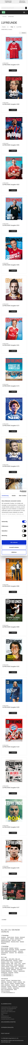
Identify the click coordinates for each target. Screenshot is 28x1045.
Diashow (23, 32)
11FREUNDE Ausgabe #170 (10, 466)
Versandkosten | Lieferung (9, 1007)
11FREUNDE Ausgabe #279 (10, 64)
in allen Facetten (8, 2)
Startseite (4, 16)
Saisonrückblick (22, 2)
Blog (2, 1040)
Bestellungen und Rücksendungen (13, 1040)
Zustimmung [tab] (5, 495)
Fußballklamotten (8, 1)
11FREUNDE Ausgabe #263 (10, 184)
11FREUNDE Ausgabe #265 (10, 145)
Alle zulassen (14, 542)
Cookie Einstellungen (7, 1019)
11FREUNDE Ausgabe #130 (10, 827)
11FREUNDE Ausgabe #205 (10, 265)
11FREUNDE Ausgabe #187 (10, 305)
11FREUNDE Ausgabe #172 (10, 425)
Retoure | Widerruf (7, 1010)
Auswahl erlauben (14, 547)
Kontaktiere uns (5, 1042)
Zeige (12, 26)
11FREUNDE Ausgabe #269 (10, 104)
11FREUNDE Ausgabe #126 (10, 787)
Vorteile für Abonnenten (8, 1008)
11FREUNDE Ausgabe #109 (10, 707)
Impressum (4, 1013)
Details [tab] (14, 495)
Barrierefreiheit (6, 1017)
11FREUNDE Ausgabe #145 (10, 868)
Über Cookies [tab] (22, 495)
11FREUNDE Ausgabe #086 (10, 586)
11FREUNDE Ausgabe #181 (10, 345)
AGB (2, 1014)
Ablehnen (14, 552)
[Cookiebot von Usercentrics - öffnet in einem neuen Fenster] (20, 491)
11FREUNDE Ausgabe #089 (10, 627)
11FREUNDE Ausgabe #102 (10, 666)
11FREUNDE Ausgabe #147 (10, 907)
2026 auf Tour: (22, 1)
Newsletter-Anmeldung (8, 1011)
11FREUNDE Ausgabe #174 (10, 386)
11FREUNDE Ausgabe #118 (10, 747)
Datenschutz (5, 1016)
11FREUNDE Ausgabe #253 (10, 225)
